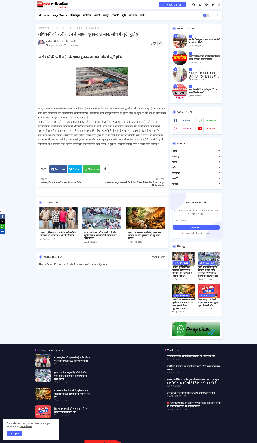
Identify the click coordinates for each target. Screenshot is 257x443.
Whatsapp (93, 169)
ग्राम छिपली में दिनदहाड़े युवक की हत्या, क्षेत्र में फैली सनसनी (203, 91)
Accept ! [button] (14, 433)
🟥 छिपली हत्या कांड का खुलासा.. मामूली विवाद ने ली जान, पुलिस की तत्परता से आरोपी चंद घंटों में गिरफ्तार (193, 404)
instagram (186, 128)
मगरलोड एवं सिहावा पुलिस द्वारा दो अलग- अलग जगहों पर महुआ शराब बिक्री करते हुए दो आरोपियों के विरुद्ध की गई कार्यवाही (204, 77)
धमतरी (97, 15)
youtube (211, 128)
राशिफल (133, 15)
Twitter (76, 169)
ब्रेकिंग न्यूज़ (75, 15)
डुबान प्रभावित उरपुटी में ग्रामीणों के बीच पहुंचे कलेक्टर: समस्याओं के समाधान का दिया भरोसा (100, 235)
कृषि (124, 15)
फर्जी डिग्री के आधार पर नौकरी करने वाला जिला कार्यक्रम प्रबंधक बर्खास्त (204, 57)
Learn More (26, 426)
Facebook (60, 169)
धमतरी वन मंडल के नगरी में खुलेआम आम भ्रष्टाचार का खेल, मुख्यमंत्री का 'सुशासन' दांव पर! (144, 235)
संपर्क (142, 15)
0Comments (158, 257)
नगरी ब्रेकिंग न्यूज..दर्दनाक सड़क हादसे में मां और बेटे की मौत (204, 41)
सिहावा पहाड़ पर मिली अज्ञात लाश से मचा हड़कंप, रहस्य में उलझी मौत (209, 302)
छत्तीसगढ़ (87, 15)
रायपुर (106, 15)
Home (46, 15)
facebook (186, 120)
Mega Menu (58, 15)
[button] (217, 15)
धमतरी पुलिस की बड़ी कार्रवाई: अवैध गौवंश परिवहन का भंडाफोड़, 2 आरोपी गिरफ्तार (58, 234)
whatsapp (211, 120)
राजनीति (115, 15)
